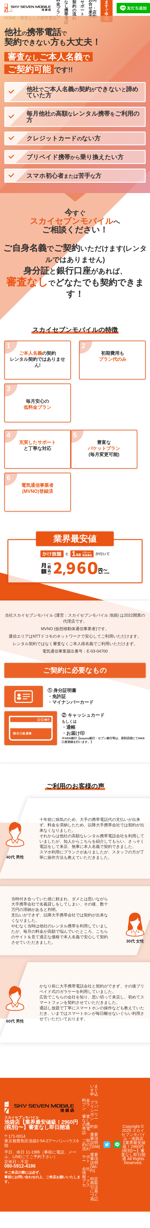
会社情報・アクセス (86, 1176)
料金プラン (86, 1104)
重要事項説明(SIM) (95, 1140)
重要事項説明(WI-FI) (94, 1162)
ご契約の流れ (86, 1144)
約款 (94, 1126)
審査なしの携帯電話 (86, 1124)
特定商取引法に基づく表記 (94, 1188)
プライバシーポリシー (94, 1110)
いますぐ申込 (94, 1090)
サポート (86, 1158)
